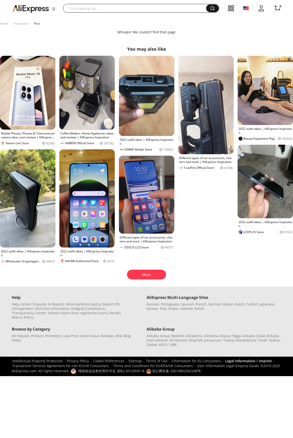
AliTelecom (178, 340)
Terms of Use (156, 361)
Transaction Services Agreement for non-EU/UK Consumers (60, 365)
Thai (163, 308)
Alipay (225, 335)
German (214, 304)
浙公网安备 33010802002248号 (173, 371)
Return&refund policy (83, 304)
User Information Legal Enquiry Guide (228, 365)
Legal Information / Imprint (248, 361)
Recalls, (115, 313)
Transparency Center (29, 313)
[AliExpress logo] (31, 8)
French (201, 304)
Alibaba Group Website (165, 335)
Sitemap (135, 361)
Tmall (262, 340)
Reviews (107, 335)
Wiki (118, 335)
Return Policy (22, 317)
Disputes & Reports (48, 304)
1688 (173, 344)
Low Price (71, 335)
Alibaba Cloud (253, 335)
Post (37, 23)
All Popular (21, 335)
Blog (127, 335)
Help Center (21, 304)
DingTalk (195, 340)
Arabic (173, 308)
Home (4, 23)
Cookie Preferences (108, 361)
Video (16, 340)
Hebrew (186, 308)
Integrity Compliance (88, 308)
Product (37, 335)
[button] (54, 9)
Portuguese (170, 304)
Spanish (187, 304)
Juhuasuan (213, 340)
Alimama (211, 335)
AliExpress (194, 335)
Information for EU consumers (196, 361)
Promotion (53, 335)
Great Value (89, 335)
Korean (152, 308)
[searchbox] (136, 8)
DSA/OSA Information (52, 308)
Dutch (239, 304)
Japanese (267, 304)
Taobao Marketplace (239, 340)
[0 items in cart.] (277, 8)
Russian (152, 304)
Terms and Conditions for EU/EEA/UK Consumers (153, 365)
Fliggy (236, 335)
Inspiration (21, 23)
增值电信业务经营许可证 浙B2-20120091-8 (111, 371)
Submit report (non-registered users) (78, 313)
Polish (199, 308)
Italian (228, 304)
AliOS (162, 344)
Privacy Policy (78, 361)
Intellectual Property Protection (37, 361)
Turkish (252, 304)
